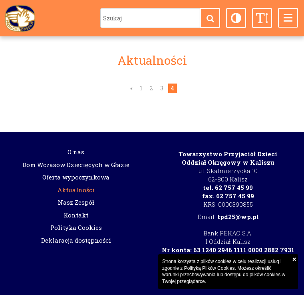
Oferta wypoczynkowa (75, 177)
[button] (210, 18)
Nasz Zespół (76, 202)
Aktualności (76, 190)
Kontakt (76, 215)
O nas (76, 152)
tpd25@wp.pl (238, 217)
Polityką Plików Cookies (209, 268)
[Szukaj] (150, 18)
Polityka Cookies (76, 227)
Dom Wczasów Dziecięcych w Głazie (75, 165)
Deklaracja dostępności (76, 240)
